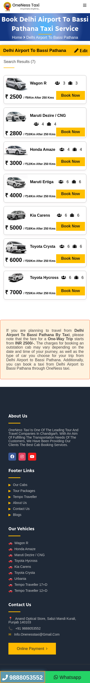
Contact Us (19, 509)
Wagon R (18, 543)
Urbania (17, 579)
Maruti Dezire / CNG (26, 555)
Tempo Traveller (22, 497)
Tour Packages (21, 491)
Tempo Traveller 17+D (27, 585)
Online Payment (30, 649)
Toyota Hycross (22, 561)
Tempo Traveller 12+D (27, 591)
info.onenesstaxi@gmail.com (37, 634)
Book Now (70, 95)
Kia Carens (19, 567)
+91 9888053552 (28, 628)
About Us (17, 503)
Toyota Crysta (21, 573)
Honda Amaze (22, 549)
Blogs (14, 515)
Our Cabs (17, 485)
